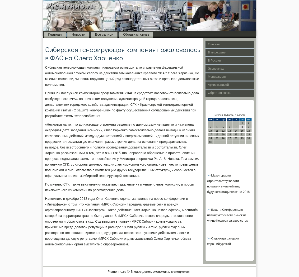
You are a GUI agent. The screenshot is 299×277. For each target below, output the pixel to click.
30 (248, 138)
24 (210, 138)
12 (223, 130)
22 (242, 134)
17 (210, 134)
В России (214, 60)
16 (248, 130)
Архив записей (218, 85)
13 (229, 130)
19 (223, 134)
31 (210, 142)
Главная (55, 35)
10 (210, 130)
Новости (78, 35)
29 (242, 138)
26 (223, 138)
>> (209, 175)
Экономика (216, 69)
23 (248, 134)
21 (236, 134)
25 (216, 138)
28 (236, 138)
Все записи (104, 35)
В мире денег (217, 52)
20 (229, 134)
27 (229, 138)
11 (216, 130)
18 (216, 134)
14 (236, 130)
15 (242, 130)
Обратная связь (136, 35)
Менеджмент (217, 77)
